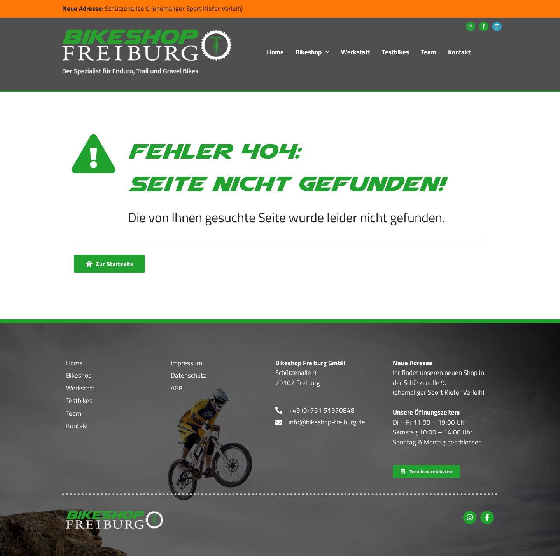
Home (275, 52)
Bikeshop (312, 52)
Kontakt (459, 52)
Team (428, 52)
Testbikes (395, 52)
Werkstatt (355, 52)
